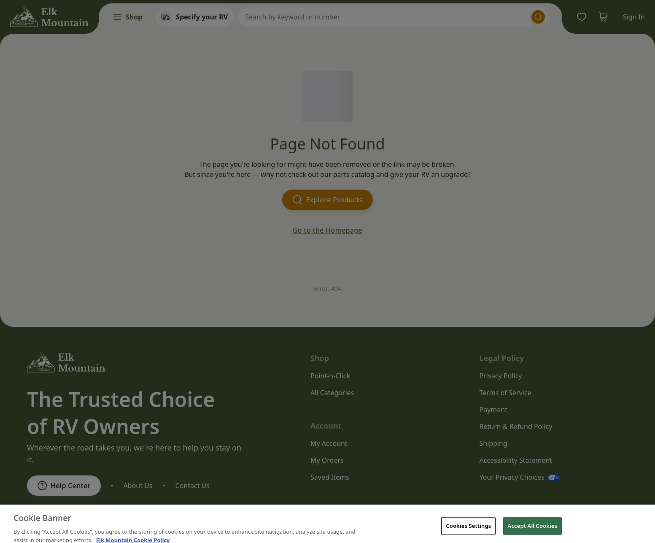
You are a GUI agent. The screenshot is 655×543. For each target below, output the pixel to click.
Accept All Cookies (533, 532)
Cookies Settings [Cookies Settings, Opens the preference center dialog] (468, 532)
